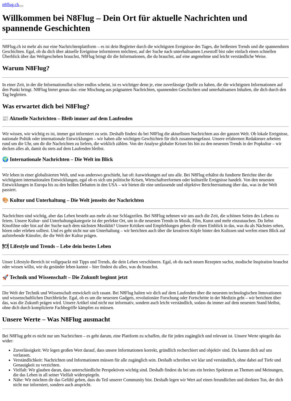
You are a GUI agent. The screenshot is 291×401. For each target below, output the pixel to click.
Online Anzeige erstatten (23, 394)
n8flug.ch (10, 4)
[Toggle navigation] (21, 6)
